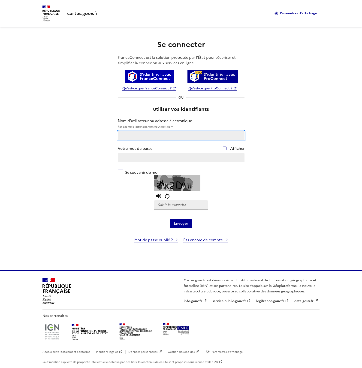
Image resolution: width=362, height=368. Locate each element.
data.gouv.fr (304, 301)
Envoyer (181, 223)
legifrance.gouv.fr (270, 301)
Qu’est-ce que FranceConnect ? (147, 88)
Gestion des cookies (181, 352)
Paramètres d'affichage (298, 13)
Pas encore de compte (203, 240)
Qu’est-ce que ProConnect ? (210, 88)
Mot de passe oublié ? (153, 240)
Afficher (237, 148)
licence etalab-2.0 (206, 362)
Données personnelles (142, 352)
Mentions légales (107, 352)
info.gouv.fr (193, 301)
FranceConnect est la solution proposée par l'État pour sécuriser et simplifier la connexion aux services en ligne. (177, 60)
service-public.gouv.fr (229, 301)
